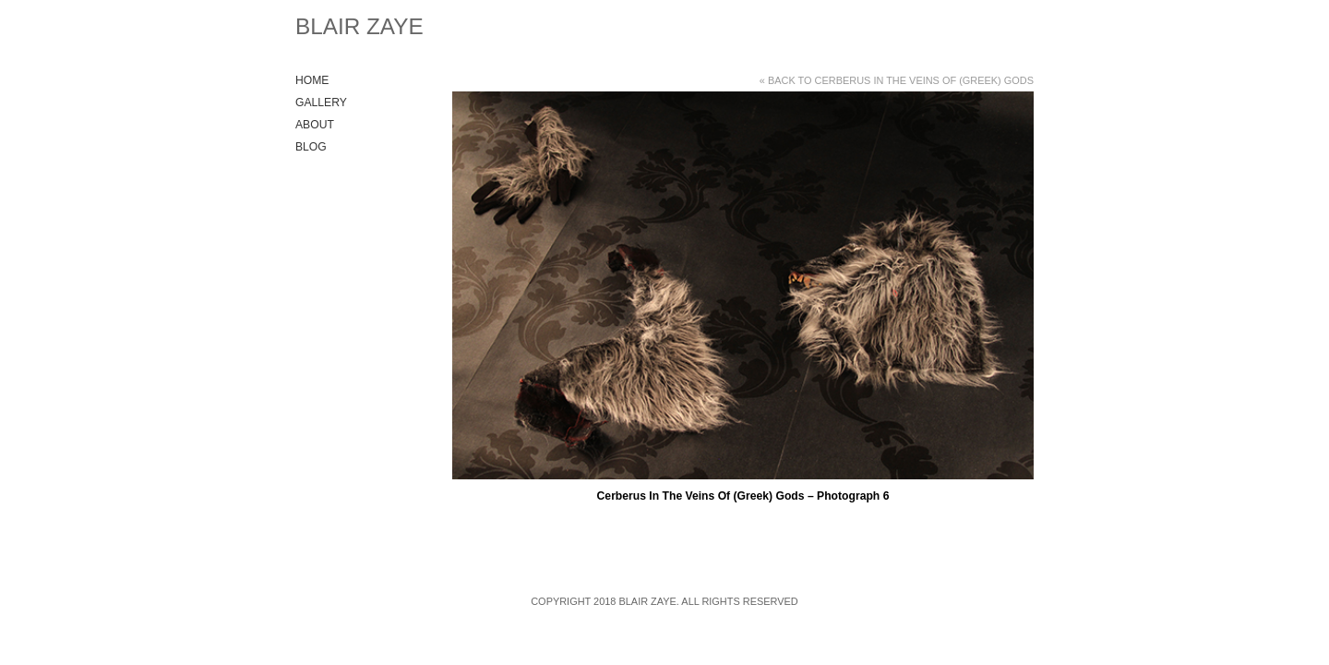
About (314, 124)
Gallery (321, 102)
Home (312, 80)
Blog (311, 146)
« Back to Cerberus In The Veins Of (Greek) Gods (897, 80)
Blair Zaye (359, 26)
